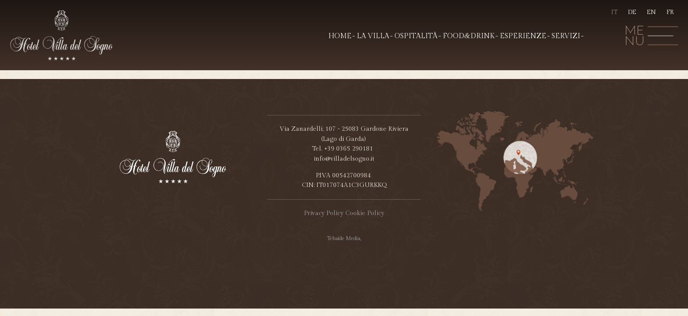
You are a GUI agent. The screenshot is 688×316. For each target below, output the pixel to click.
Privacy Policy (324, 213)
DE (632, 12)
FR (670, 12)
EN (651, 12)
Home (339, 36)
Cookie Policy (364, 213)
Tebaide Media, (344, 238)
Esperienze (523, 36)
